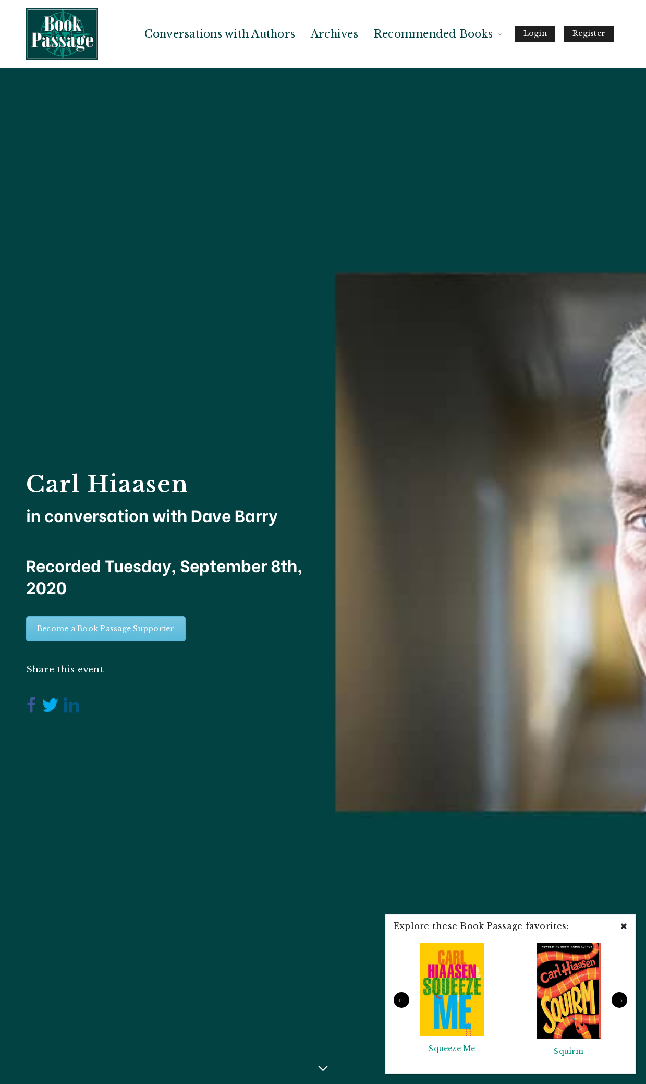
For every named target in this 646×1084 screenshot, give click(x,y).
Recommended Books (433, 34)
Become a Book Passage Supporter (106, 628)
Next (619, 1000)
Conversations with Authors (219, 34)
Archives (334, 34)
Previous (401, 1000)
